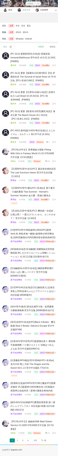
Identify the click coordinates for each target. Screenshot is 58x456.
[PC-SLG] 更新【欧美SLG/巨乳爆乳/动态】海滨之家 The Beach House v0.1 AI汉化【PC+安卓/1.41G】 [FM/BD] (32, 115)
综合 (5, 47)
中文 (18, 26)
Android (28, 39)
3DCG (25, 32)
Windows (20, 39)
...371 (35, 440)
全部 (11, 26)
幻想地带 (41, 10)
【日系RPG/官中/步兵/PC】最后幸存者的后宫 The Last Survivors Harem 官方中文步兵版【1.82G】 (33, 173)
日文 (23, 26)
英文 (29, 26)
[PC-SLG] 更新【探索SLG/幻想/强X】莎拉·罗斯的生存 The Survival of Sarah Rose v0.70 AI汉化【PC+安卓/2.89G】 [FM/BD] (33, 77)
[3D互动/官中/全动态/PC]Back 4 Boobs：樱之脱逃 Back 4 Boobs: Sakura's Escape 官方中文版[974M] (32, 326)
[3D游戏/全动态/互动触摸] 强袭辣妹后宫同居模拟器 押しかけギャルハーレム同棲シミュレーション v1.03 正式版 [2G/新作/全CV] (32, 253)
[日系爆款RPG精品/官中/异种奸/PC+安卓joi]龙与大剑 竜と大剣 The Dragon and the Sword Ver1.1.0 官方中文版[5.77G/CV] (32, 364)
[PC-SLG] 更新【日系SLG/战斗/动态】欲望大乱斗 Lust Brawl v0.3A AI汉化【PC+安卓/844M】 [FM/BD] (32, 96)
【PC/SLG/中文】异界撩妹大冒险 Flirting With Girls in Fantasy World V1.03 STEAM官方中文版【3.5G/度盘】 (32, 153)
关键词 (33, 4)
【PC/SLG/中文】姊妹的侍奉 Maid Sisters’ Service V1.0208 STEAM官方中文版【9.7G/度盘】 (32, 425)
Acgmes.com (16, 450)
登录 (47, 3)
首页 (7, 10)
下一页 (43, 440)
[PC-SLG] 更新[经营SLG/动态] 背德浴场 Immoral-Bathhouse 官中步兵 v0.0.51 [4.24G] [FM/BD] (32, 58)
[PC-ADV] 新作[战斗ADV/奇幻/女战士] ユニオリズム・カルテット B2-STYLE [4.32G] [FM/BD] (32, 134)
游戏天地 (23, 10)
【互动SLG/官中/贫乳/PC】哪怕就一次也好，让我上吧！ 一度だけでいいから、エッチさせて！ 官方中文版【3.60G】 (32, 214)
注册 (54, 3)
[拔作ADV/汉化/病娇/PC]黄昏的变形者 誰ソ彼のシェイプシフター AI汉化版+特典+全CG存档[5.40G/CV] (32, 406)
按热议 (52, 47)
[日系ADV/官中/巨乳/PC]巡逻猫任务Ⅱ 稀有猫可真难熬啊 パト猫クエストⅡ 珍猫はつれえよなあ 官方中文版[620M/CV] (32, 345)
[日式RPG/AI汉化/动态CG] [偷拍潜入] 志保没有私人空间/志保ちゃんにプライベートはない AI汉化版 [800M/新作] (32, 291)
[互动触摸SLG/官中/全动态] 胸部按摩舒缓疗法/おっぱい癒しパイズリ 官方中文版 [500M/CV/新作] (32, 272)
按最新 (41, 47)
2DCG (18, 32)
